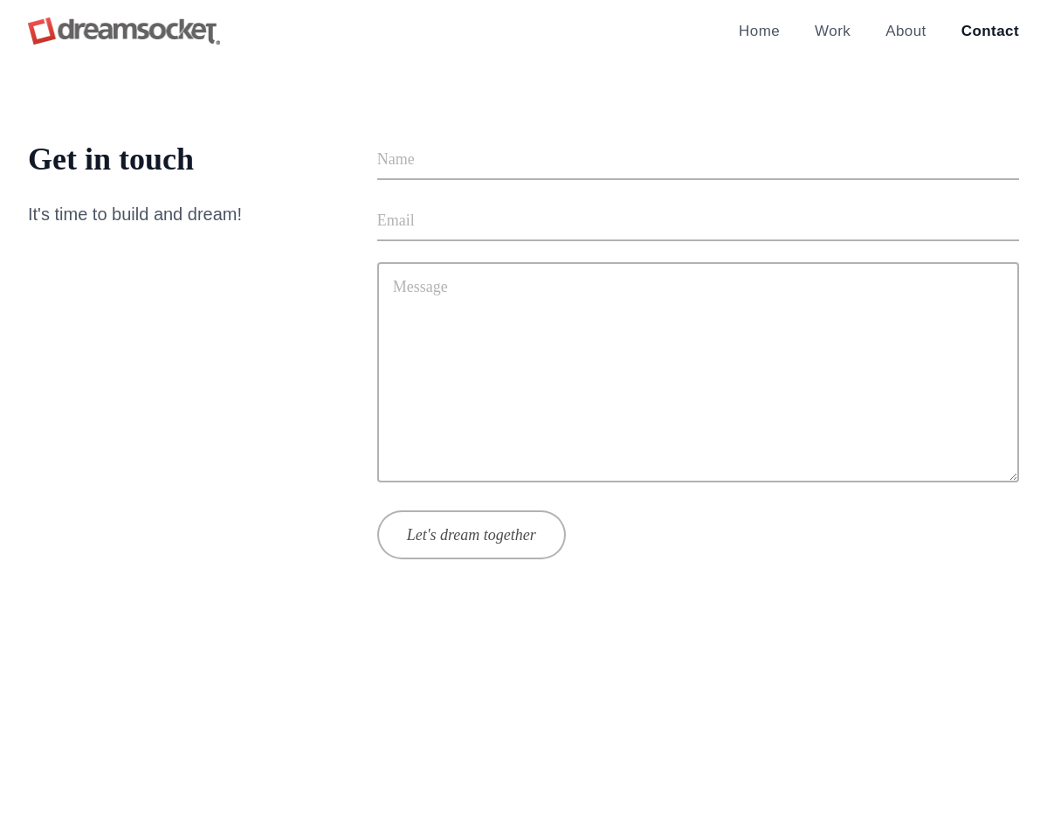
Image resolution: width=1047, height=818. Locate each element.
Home (759, 31)
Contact (990, 31)
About (905, 31)
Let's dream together (471, 535)
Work (833, 31)
